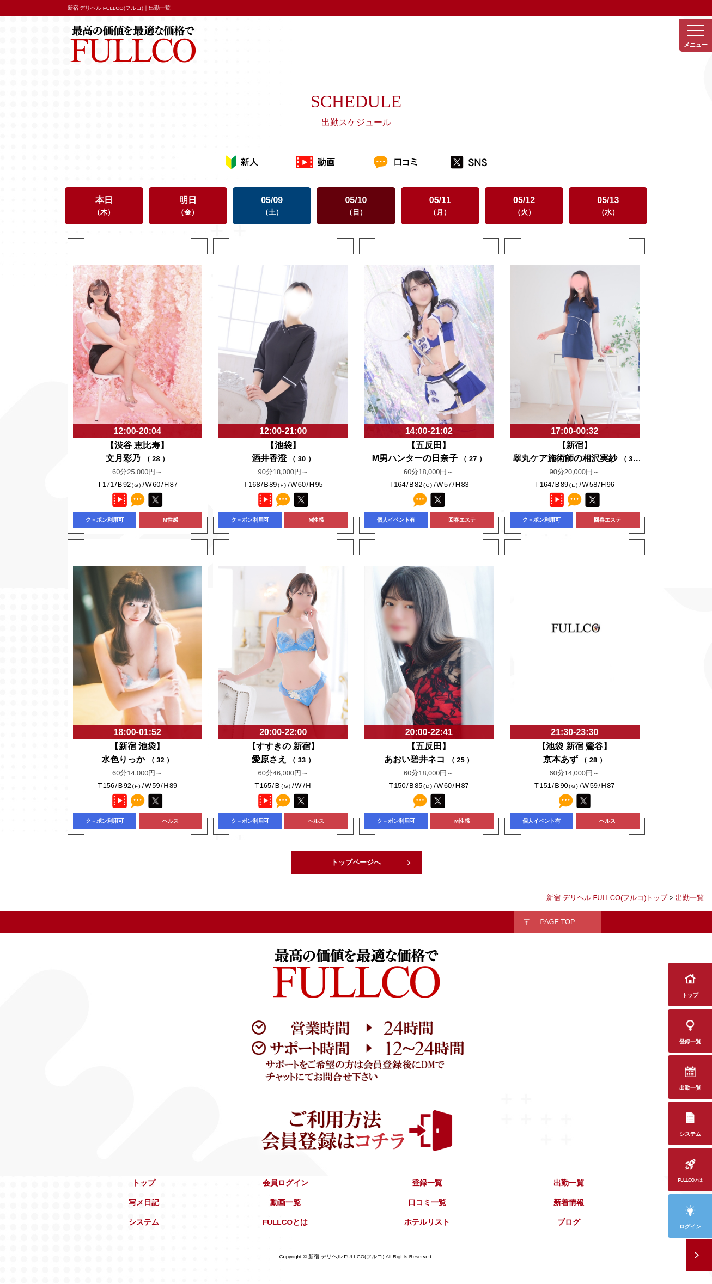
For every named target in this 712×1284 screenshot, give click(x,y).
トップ (143, 1183)
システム (144, 1222)
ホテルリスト (427, 1222)
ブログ (568, 1222)
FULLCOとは (285, 1222)
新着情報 (568, 1203)
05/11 (440, 205)
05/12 (524, 205)
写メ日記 (144, 1203)
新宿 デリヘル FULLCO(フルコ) (346, 1256)
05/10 (356, 205)
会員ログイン (285, 1183)
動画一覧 (285, 1203)
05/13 (608, 205)
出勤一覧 (568, 1183)
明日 (188, 205)
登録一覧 (427, 1183)
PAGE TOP (557, 922)
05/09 (272, 205)
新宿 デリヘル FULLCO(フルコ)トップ (606, 898)
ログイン (690, 1227)
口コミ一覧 (427, 1203)
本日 (104, 205)
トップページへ (356, 862)
